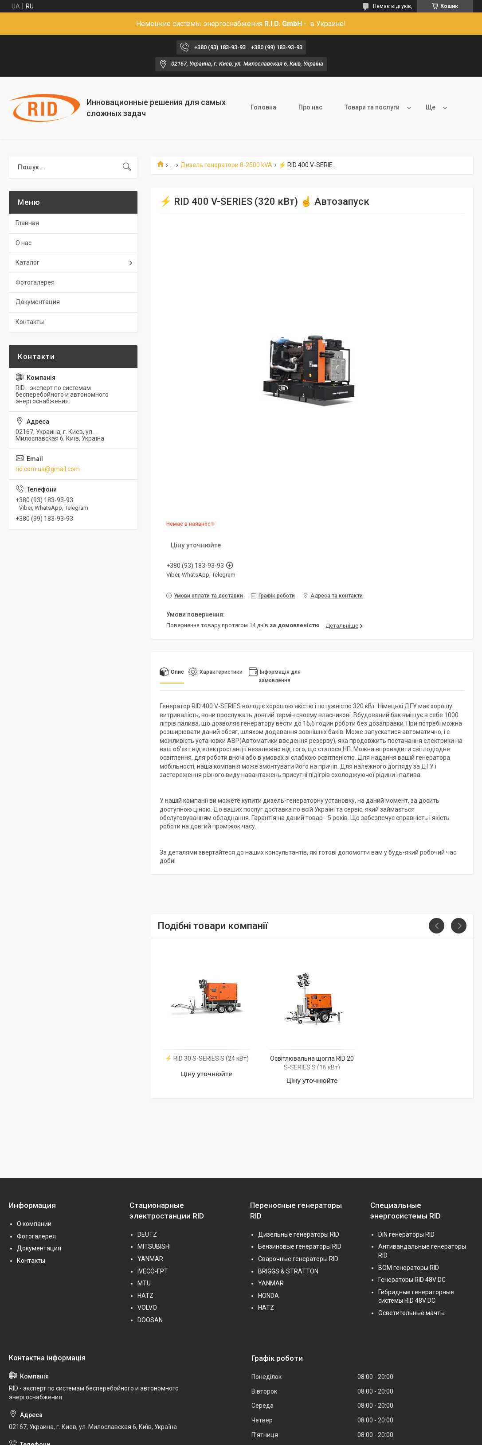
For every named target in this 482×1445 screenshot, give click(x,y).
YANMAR (150, 1258)
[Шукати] (126, 167)
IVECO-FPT (152, 1271)
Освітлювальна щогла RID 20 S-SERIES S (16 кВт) (312, 1063)
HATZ (145, 1295)
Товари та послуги (372, 107)
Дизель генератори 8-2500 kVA (226, 164)
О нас (23, 242)
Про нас (310, 107)
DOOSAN (150, 1320)
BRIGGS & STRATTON (288, 1271)
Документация (38, 301)
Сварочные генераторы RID (298, 1258)
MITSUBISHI (154, 1246)
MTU (144, 1283)
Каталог (27, 262)
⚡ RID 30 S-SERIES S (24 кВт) (207, 1058)
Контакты (30, 321)
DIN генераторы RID (406, 1234)
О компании (34, 1223)
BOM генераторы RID (408, 1267)
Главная (27, 223)
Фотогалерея (35, 282)
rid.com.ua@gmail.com (48, 469)
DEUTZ (147, 1234)
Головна (263, 107)
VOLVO (147, 1307)
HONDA (268, 1295)
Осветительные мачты (411, 1312)
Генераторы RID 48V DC (412, 1279)
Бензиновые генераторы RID (299, 1246)
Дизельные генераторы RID (298, 1234)
